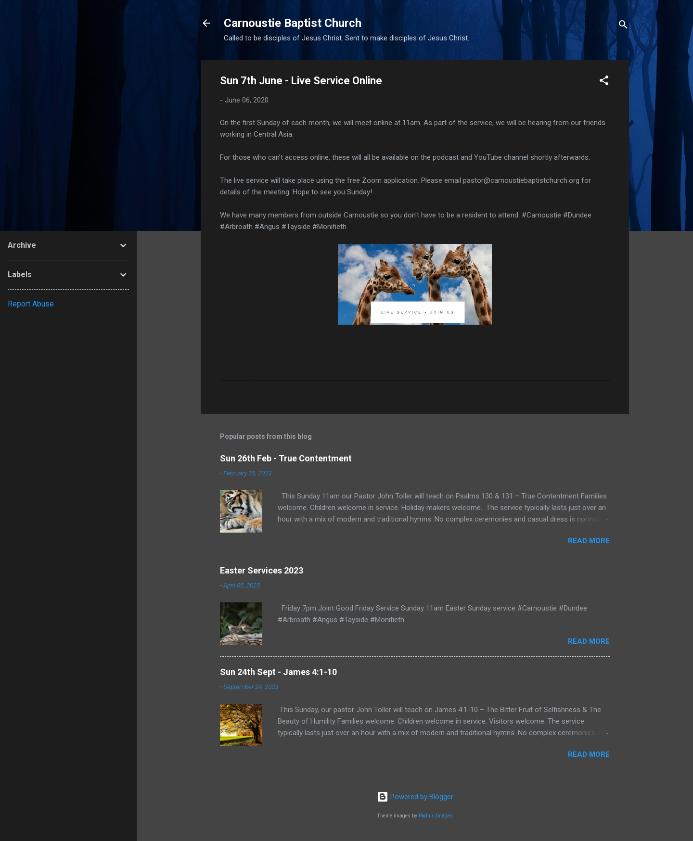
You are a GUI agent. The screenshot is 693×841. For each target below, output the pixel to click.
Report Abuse (31, 303)
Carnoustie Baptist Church (292, 23)
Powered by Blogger (415, 796)
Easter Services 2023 (261, 570)
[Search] (623, 26)
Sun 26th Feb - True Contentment (286, 458)
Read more (589, 540)
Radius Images (436, 816)
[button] (604, 82)
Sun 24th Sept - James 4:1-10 (278, 672)
